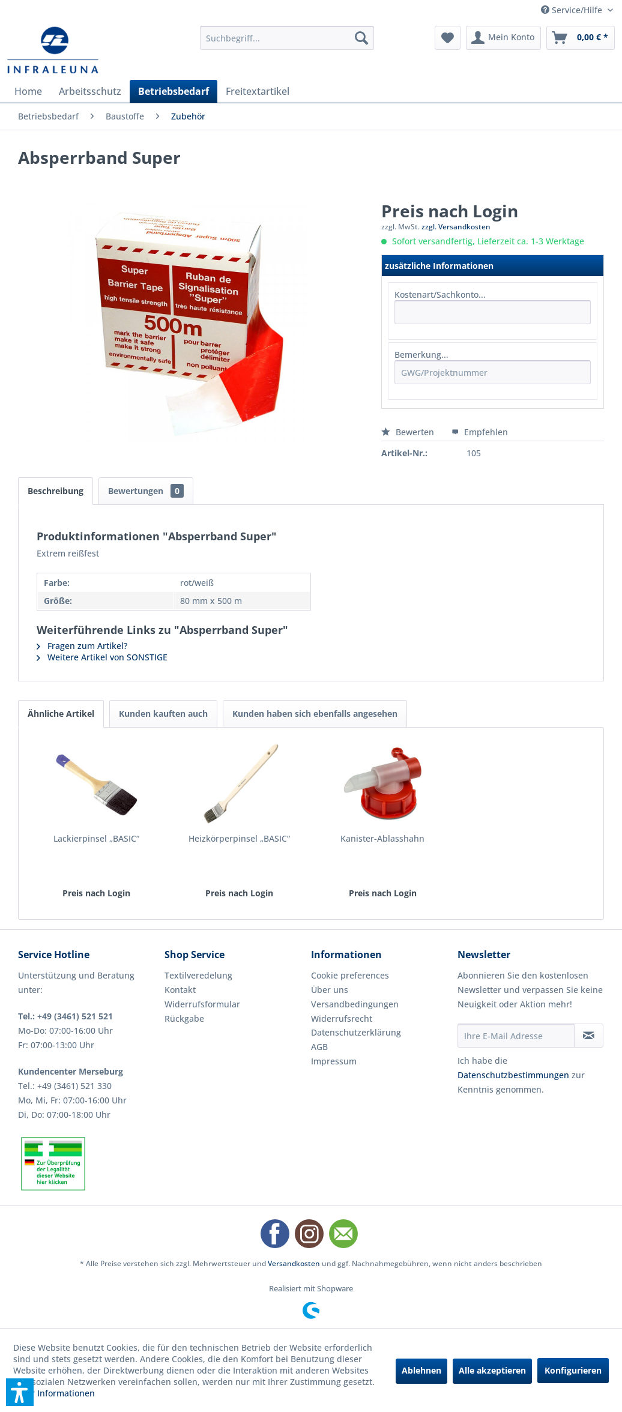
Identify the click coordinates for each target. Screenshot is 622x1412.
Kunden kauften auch (163, 713)
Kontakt (180, 989)
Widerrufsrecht (341, 1018)
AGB (319, 1046)
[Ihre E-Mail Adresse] (516, 1036)
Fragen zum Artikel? (82, 645)
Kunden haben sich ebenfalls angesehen (314, 713)
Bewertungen (146, 491)
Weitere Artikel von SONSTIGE (102, 657)
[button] (20, 1392)
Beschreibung (55, 490)
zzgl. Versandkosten (456, 227)
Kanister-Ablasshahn (382, 838)
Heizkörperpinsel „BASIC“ (239, 838)
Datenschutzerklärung (356, 1032)
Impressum (334, 1061)
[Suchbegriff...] (287, 38)
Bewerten (408, 432)
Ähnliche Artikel (61, 713)
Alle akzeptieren (492, 1370)
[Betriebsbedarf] (173, 91)
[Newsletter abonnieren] (588, 1036)
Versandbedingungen (355, 1004)
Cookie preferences (350, 975)
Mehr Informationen (54, 1393)
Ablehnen (421, 1370)
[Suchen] (361, 38)
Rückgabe (184, 1018)
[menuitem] (287, 38)
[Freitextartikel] (257, 91)
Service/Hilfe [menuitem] (573, 10)
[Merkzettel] (447, 38)
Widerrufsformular (202, 1004)
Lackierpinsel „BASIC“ (96, 838)
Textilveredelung (198, 975)
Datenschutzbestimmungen (513, 1075)
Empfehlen (479, 432)
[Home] (28, 91)
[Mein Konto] (503, 38)
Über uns (329, 989)
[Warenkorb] (580, 38)
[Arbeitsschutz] (90, 91)
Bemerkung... (421, 354)
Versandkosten (294, 1263)
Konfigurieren (573, 1370)
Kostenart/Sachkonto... (440, 294)
